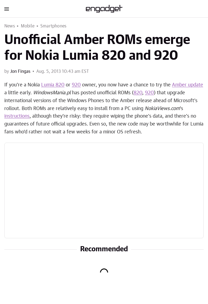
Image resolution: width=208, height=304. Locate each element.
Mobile (27, 26)
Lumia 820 (52, 85)
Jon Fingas (20, 71)
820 (138, 92)
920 (76, 85)
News (9, 26)
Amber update (187, 85)
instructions (17, 116)
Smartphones (53, 26)
